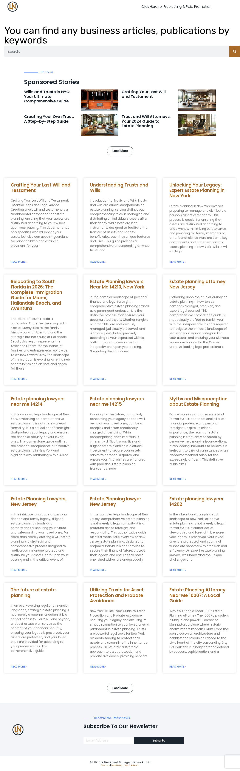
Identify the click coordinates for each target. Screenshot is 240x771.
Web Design (117, 765)
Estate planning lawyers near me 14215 (117, 401)
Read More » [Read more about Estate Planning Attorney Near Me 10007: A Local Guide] (177, 666)
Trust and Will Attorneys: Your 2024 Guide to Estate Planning (146, 121)
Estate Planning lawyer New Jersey (115, 501)
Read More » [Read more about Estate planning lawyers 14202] (177, 570)
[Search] (234, 51)
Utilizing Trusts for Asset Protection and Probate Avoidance (117, 595)
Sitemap (105, 765)
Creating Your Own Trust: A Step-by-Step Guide (49, 119)
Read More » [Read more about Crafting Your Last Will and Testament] (19, 261)
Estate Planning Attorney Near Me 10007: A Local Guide (197, 595)
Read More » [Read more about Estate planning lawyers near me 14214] (19, 479)
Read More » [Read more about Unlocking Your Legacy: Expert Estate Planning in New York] (177, 261)
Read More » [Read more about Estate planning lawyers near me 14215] (98, 479)
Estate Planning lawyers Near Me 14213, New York (117, 284)
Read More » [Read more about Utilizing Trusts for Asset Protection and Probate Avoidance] (98, 666)
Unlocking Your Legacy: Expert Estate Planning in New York (197, 190)
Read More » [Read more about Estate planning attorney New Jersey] (177, 379)
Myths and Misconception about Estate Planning (198, 401)
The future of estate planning (33, 592)
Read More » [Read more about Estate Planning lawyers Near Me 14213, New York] (98, 379)
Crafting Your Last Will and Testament (144, 94)
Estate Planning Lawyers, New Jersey (39, 501)
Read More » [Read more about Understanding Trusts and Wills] (98, 261)
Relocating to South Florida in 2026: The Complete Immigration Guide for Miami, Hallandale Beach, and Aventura (36, 295)
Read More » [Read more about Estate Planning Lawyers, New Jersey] (19, 570)
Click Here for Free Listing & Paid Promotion (176, 6)
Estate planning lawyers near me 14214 (38, 401)
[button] (120, 150)
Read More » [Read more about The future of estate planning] (19, 666)
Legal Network (132, 765)
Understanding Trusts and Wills (119, 187)
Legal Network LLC (136, 762)
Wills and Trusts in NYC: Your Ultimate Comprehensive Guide (47, 96)
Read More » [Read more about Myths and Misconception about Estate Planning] (177, 479)
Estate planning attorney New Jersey (197, 284)
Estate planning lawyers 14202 (196, 501)
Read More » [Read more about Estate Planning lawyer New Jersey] (98, 570)
